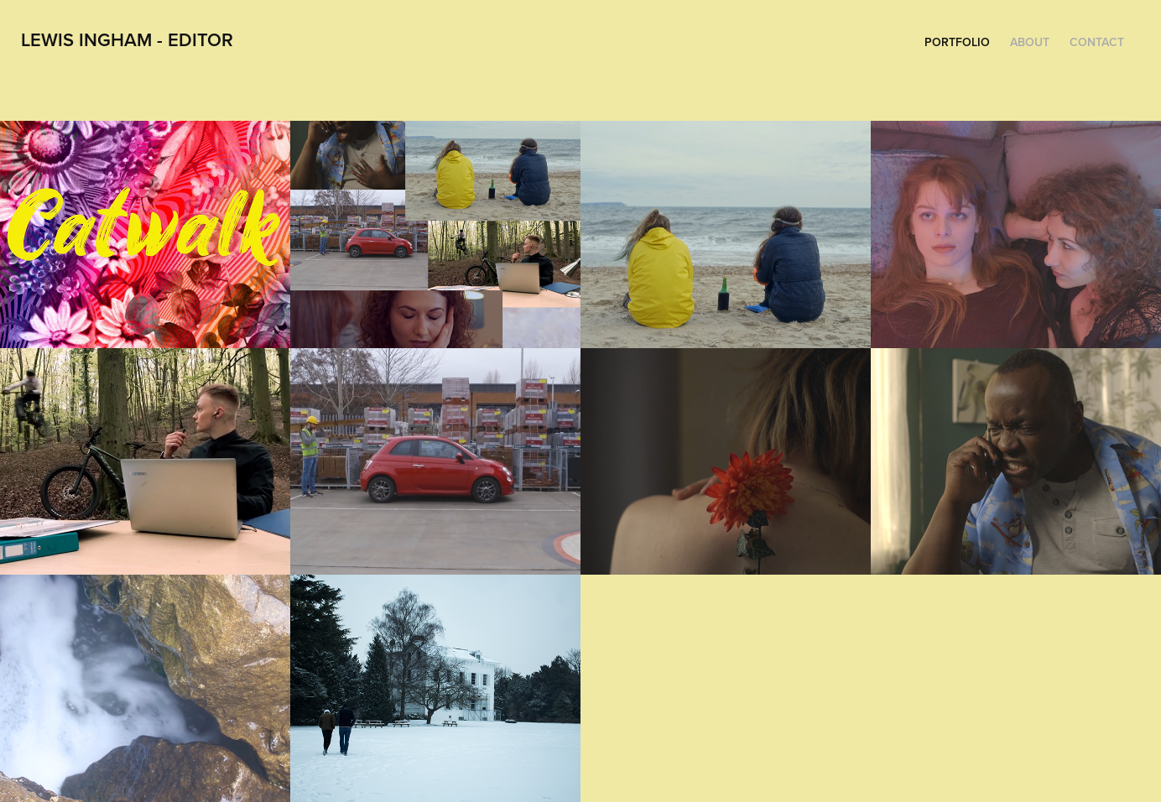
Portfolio (957, 42)
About (1029, 42)
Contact (1097, 42)
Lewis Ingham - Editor (127, 39)
